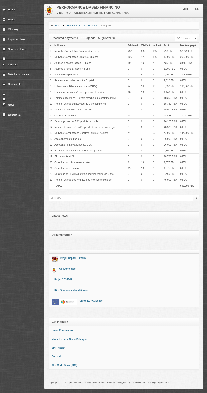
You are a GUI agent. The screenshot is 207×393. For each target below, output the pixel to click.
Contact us (11, 115)
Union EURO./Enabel (91, 300)
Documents (11, 84)
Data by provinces (15, 74)
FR (197, 9)
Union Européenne (62, 330)
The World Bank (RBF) (64, 365)
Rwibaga (92, 25)
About (8, 19)
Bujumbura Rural (76, 25)
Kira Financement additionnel (71, 290)
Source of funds (14, 49)
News (8, 105)
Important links (13, 39)
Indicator (10, 64)
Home (8, 9)
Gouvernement (67, 268)
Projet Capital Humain (73, 258)
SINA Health (58, 347)
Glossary (10, 29)
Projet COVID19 (63, 279)
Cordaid (56, 356)
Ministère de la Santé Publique (69, 339)
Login (186, 9)
